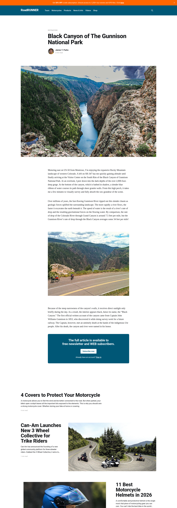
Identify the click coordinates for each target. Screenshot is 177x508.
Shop (95, 10)
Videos (88, 10)
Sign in (98, 357)
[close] (174, 3)
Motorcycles (57, 10)
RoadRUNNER (29, 10)
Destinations (53, 30)
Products (67, 10)
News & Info (78, 10)
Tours (47, 10)
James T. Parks (62, 50)
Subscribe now (88, 351)
